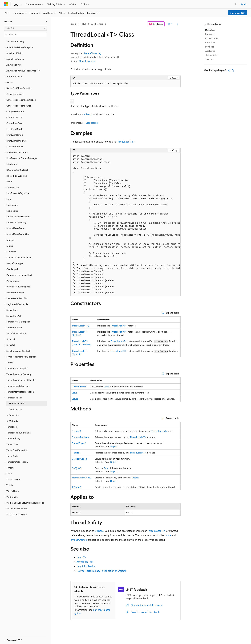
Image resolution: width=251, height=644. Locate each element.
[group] (125, 224)
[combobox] (25, 28)
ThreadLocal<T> (126, 141)
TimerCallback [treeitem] (13, 479)
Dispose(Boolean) (80, 437)
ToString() (76, 487)
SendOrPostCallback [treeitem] (16, 333)
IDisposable (91, 122)
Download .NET (237, 12)
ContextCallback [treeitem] (14, 117)
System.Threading (92, 53)
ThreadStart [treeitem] (12, 444)
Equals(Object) (79, 443)
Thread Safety (212, 54)
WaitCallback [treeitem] (12, 491)
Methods (209, 46)
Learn (74, 23)
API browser (97, 23)
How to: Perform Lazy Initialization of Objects (101, 570)
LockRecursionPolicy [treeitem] (16, 222)
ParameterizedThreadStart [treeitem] (19, 274)
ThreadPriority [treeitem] (13, 438)
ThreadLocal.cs (86, 61)
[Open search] (236, 4)
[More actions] (178, 24)
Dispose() (76, 431)
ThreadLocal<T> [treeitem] (17, 403)
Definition (210, 29)
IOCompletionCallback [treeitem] (17, 169)
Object (88, 114)
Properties (210, 42)
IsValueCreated (79, 386)
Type (106, 468)
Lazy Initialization (86, 566)
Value (106, 386)
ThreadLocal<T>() (80, 325)
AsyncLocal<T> (85, 561)
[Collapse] (46, 21)
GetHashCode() (79, 458)
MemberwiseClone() (81, 477)
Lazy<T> (81, 557)
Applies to (210, 50)
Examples (209, 34)
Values (75, 398)
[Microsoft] (6, 4)
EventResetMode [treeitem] (14, 129)
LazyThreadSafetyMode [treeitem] (17, 193)
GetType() (76, 468)
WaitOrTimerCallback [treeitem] (16, 514)
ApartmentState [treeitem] (14, 53)
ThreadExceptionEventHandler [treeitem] (21, 380)
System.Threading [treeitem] (15, 41)
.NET (84, 23)
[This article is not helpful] (233, 70)
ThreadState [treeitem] (12, 455)
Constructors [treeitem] (15, 409)
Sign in (243, 4)
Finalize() (76, 452)
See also (209, 59)
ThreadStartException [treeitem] (16, 450)
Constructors (211, 38)
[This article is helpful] (229, 70)
